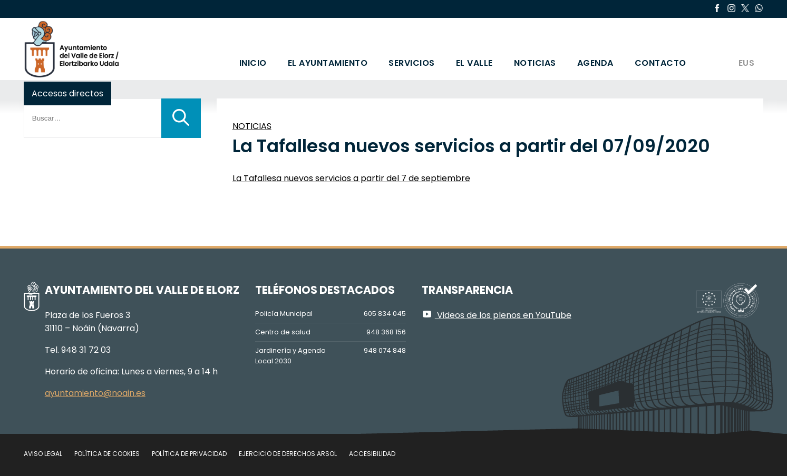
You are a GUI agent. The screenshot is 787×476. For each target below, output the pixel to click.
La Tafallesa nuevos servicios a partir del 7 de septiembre (351, 178)
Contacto (660, 63)
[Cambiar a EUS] (746, 49)
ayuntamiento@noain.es (95, 393)
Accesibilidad (372, 453)
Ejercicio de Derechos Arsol (288, 453)
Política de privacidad (189, 453)
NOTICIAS (251, 126)
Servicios (411, 63)
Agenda (595, 63)
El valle (474, 63)
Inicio (253, 63)
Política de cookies (107, 453)
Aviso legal (43, 453)
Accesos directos (67, 93)
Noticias (535, 63)
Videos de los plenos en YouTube (496, 315)
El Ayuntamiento (328, 63)
